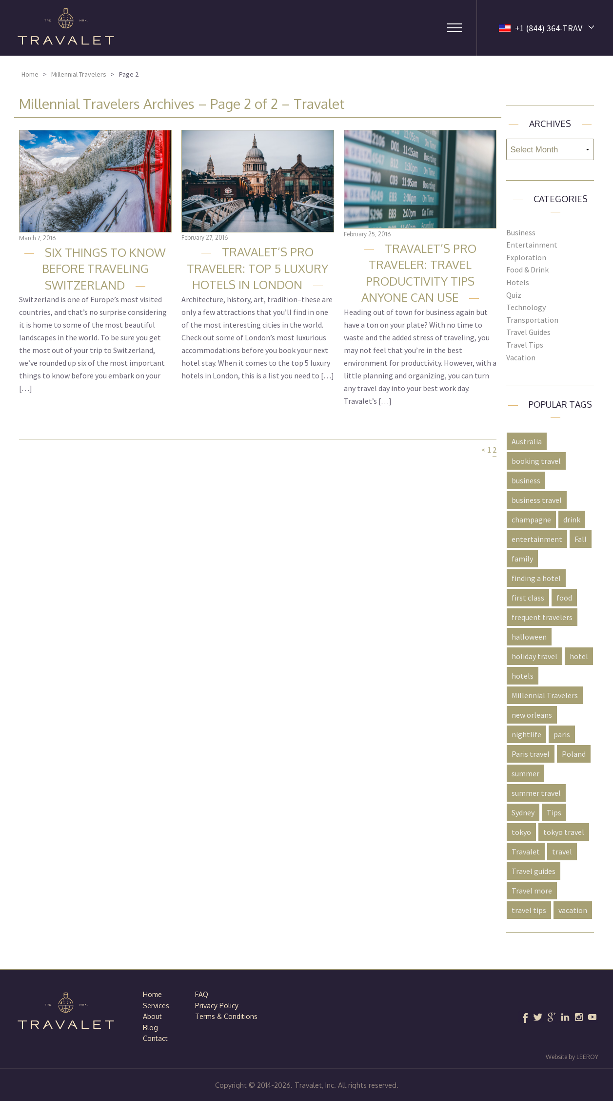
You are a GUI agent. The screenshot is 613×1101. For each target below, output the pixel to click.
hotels (523, 676)
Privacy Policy (216, 1005)
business (526, 480)
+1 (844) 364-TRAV (548, 28)
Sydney (523, 812)
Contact (155, 1038)
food (564, 597)
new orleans (532, 715)
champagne (531, 519)
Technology (526, 307)
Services (156, 1005)
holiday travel (534, 656)
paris (562, 734)
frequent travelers (542, 617)
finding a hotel (536, 578)
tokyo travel (563, 832)
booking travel (536, 461)
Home (30, 74)
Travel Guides (528, 332)
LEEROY (587, 1056)
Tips (554, 812)
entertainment (537, 539)
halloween (529, 637)
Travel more (532, 890)
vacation (572, 910)
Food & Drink (527, 269)
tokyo (521, 832)
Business (520, 232)
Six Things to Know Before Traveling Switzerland (104, 268)
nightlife (526, 734)
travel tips (529, 910)
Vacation (520, 357)
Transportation (532, 320)
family (522, 558)
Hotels (517, 282)
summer (525, 773)
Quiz (513, 295)
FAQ (201, 994)
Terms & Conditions (226, 1016)
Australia (527, 441)
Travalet (526, 851)
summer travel (536, 793)
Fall (580, 539)
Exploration (526, 257)
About (152, 1016)
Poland (574, 754)
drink (571, 519)
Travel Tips (524, 345)
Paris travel (531, 754)
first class (528, 597)
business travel (537, 500)
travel (562, 851)
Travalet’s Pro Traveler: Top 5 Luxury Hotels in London (257, 268)
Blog (150, 1027)
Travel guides (533, 871)
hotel (579, 656)
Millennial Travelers (78, 74)
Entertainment (531, 244)
